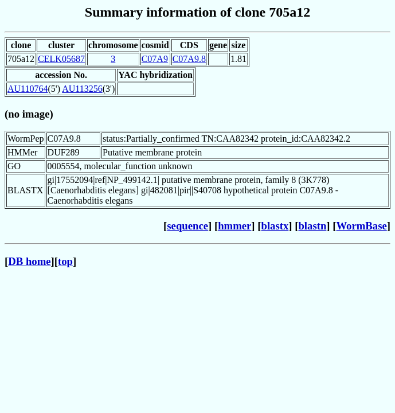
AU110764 (27, 88)
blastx (275, 226)
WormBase (361, 226)
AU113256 (82, 88)
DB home (29, 261)
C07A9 (155, 59)
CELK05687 (61, 59)
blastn (312, 226)
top (65, 261)
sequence (187, 226)
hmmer (234, 226)
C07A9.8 (189, 59)
